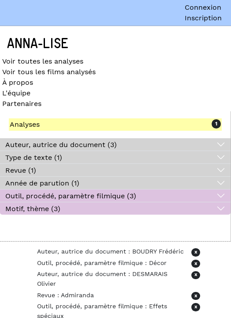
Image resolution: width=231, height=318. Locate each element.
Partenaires (21, 103)
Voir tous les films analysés (49, 72)
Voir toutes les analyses (42, 61)
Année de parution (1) (42, 183)
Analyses (25, 124)
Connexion (203, 7)
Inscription (203, 18)
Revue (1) (20, 170)
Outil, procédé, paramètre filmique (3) (70, 196)
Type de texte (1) (33, 157)
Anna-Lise (37, 44)
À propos (17, 82)
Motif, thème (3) (32, 208)
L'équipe (16, 93)
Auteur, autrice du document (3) (61, 144)
